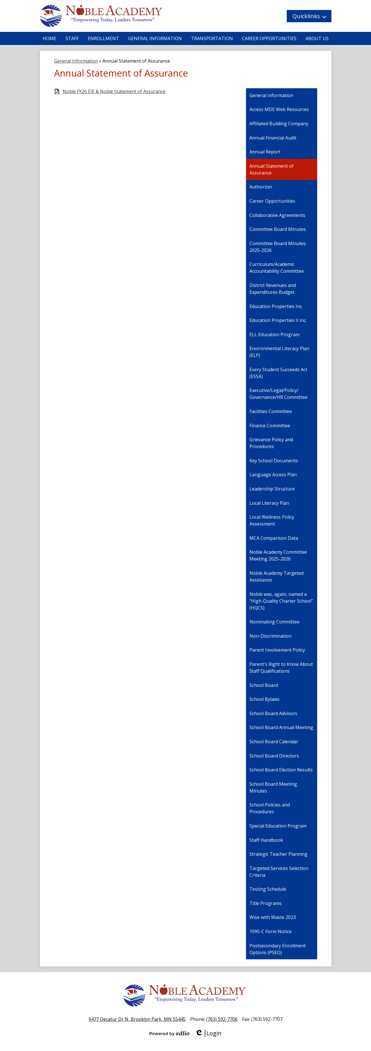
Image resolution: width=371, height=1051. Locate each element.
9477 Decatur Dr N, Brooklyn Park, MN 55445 (137, 1019)
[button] (309, 16)
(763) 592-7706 (221, 1019)
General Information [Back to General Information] (76, 61)
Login (208, 1033)
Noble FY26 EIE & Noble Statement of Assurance (114, 91)
